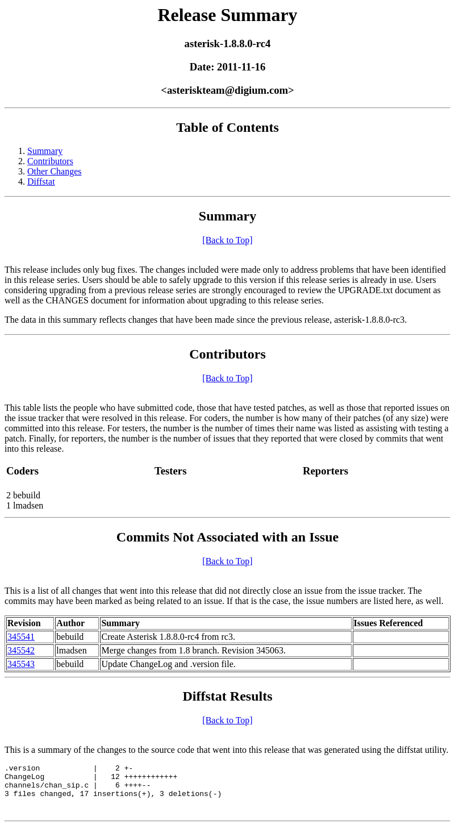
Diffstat (41, 181)
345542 (21, 650)
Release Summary (227, 15)
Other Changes (54, 171)
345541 (21, 637)
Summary (44, 151)
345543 (21, 664)
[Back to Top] (227, 240)
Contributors (50, 161)
